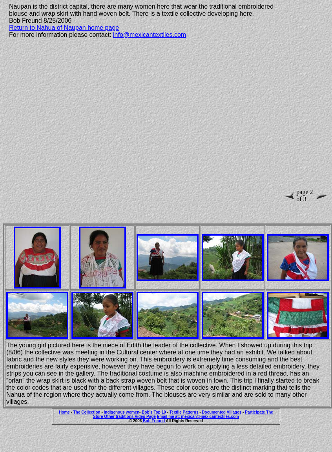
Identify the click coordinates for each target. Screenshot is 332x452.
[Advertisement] (85, 124)
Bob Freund (154, 421)
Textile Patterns (184, 412)
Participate (255, 412)
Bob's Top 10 (154, 412)
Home (64, 412)
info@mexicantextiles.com (149, 34)
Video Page (145, 416)
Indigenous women (121, 412)
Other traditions (119, 416)
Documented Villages (221, 412)
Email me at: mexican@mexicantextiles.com (198, 416)
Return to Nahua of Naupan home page (64, 27)
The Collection (86, 412)
